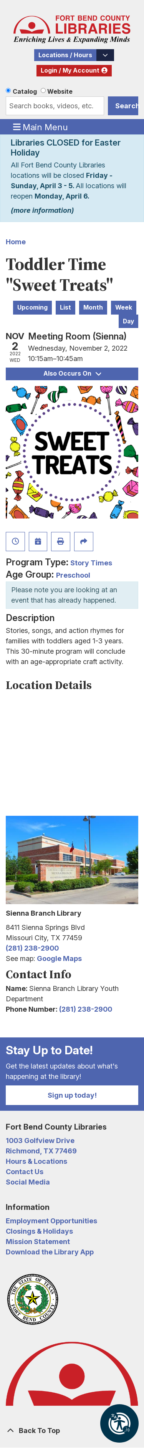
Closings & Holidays (39, 1231)
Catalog (25, 91)
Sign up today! (72, 1095)
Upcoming (32, 307)
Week (123, 307)
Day (128, 321)
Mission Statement (38, 1242)
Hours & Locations (36, 1161)
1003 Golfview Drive (40, 1141)
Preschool (73, 575)
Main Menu (40, 126)
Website (60, 91)
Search (126, 106)
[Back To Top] (72, 1430)
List (65, 307)
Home (16, 242)
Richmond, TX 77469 (41, 1151)
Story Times (91, 563)
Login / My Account (70, 70)
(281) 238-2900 (32, 948)
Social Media (28, 1182)
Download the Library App (50, 1252)
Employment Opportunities (51, 1221)
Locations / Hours (65, 55)
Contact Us (24, 1172)
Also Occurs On (72, 373)
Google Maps (59, 958)
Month (93, 307)
